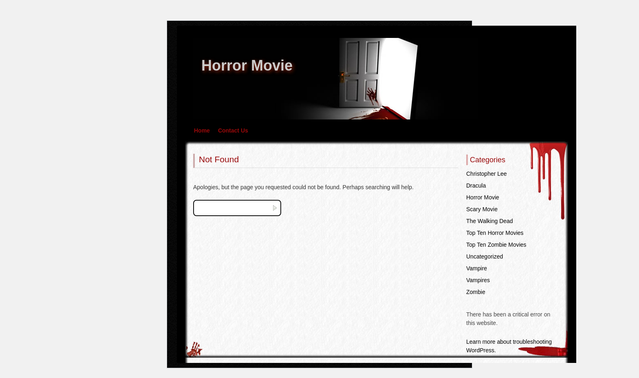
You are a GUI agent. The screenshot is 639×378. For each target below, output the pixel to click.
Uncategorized (484, 256)
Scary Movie (482, 209)
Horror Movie (247, 65)
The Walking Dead (489, 221)
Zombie (475, 292)
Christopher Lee (486, 173)
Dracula (476, 185)
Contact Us (233, 130)
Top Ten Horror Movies (495, 233)
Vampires (478, 280)
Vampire (476, 268)
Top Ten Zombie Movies (496, 244)
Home (202, 130)
